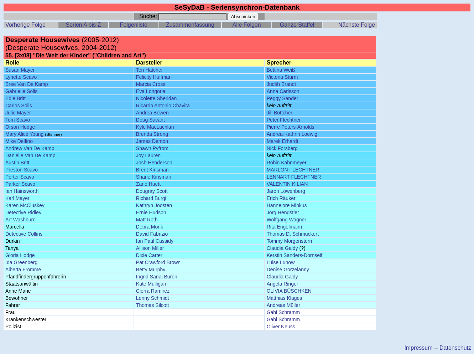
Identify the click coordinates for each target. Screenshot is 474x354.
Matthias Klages (284, 298)
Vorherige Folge (25, 25)
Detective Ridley (23, 212)
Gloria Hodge (20, 255)
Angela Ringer (282, 284)
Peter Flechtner (284, 120)
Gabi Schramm (283, 312)
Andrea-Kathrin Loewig (292, 134)
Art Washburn (20, 219)
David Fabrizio (152, 234)
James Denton (152, 141)
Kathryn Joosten (154, 205)
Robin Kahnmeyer (287, 162)
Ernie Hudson (151, 212)
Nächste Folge (356, 25)
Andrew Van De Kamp (29, 148)
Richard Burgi (151, 198)
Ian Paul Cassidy (154, 241)
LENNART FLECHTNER (294, 177)
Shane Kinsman (153, 177)
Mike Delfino (19, 141)
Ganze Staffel (297, 25)
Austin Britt (17, 162)
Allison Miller (150, 248)
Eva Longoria (151, 91)
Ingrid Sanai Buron (156, 276)
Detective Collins (23, 234)
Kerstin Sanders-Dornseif (294, 255)
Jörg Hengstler (283, 212)
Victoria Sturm (282, 77)
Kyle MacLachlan (155, 127)
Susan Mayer (20, 70)
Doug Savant (150, 120)
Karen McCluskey (25, 205)
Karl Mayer (17, 198)
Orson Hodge (20, 127)
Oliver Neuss (281, 326)
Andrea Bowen (152, 113)
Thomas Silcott (152, 305)
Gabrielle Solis (21, 91)
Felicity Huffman (154, 77)
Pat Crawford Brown (158, 262)
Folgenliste (133, 25)
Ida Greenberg (21, 262)
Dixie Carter (149, 255)
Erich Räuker (281, 198)
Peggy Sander (282, 98)
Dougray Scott (152, 191)
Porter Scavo (19, 177)
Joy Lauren (148, 155)
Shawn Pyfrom (152, 148)
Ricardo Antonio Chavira (163, 105)
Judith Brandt (281, 84)
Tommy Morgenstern (289, 241)
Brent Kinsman (152, 170)
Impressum (418, 348)
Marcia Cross (150, 84)
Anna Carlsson (283, 91)
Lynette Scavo (21, 77)
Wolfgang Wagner (286, 219)
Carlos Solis (18, 105)
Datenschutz (455, 348)
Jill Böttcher (279, 113)
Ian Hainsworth (21, 191)
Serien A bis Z (83, 25)
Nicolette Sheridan (156, 98)
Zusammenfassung (190, 25)
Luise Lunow (281, 262)
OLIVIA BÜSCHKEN (289, 291)
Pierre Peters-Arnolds (290, 127)
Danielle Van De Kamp (30, 155)
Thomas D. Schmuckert (293, 234)
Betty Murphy (150, 269)
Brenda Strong (152, 134)
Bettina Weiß (281, 70)
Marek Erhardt (282, 141)
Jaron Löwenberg (286, 191)
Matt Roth (147, 219)
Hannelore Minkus (287, 205)
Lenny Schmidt (152, 298)
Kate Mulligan (151, 284)
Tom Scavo (17, 120)
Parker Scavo (20, 184)
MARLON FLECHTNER (293, 170)
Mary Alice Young (24, 134)
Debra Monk (149, 227)
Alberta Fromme (23, 269)
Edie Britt (15, 98)
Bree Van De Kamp (26, 84)
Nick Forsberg (282, 148)
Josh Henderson (154, 162)
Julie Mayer (18, 113)
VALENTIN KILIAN (287, 184)
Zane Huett (148, 184)
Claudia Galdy (282, 248)
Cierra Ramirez (153, 291)
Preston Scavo (21, 170)
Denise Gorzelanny (288, 269)
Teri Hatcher (149, 70)
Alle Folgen (247, 25)
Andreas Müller (283, 305)
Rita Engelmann (284, 227)
